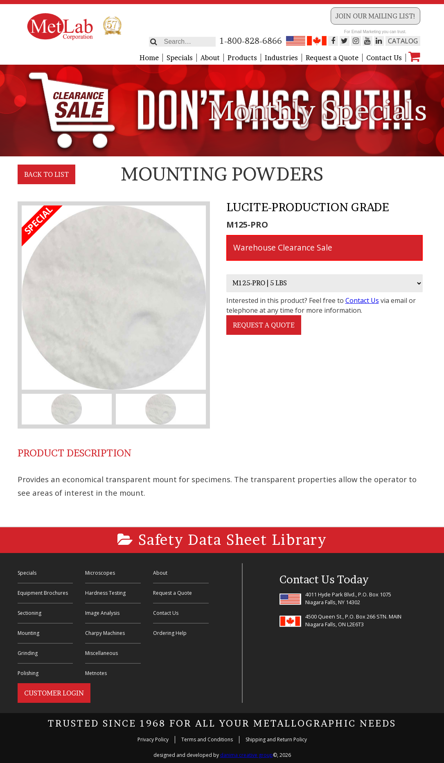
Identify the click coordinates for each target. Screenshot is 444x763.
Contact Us (384, 58)
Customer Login (54, 693)
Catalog (403, 40)
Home (149, 58)
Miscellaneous (101, 653)
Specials (180, 58)
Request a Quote (332, 58)
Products (242, 58)
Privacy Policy (153, 739)
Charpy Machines (105, 633)
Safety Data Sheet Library (222, 540)
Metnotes (96, 673)
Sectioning (29, 612)
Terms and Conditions (207, 739)
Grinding (28, 653)
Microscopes (100, 572)
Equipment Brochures (43, 592)
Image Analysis (102, 612)
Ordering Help (170, 633)
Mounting (28, 633)
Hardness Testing (105, 592)
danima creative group (246, 755)
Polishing (28, 673)
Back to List (46, 174)
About (210, 58)
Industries (281, 58)
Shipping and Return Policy (276, 739)
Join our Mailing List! (375, 16)
